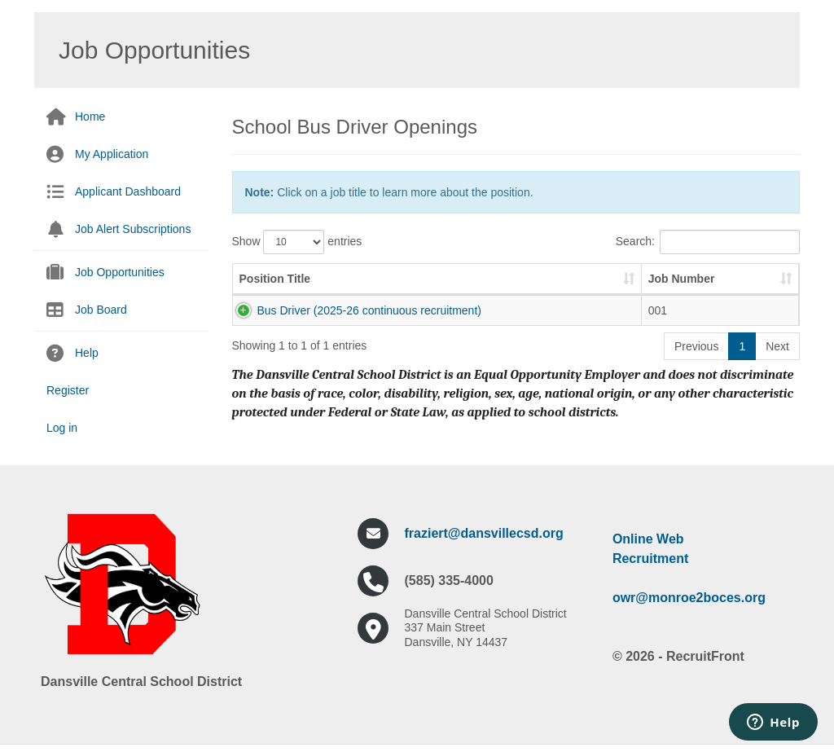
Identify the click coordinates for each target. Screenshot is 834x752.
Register (67, 390)
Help (87, 352)
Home (90, 116)
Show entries (297, 242)
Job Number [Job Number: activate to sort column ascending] (681, 278)
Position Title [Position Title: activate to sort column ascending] (275, 278)
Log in (61, 427)
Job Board (101, 309)
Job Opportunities (120, 272)
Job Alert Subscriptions (133, 228)
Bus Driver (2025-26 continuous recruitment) (369, 310)
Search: (708, 242)
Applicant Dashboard (128, 191)
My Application (111, 154)
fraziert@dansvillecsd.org (484, 533)
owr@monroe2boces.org (689, 598)
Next (777, 346)
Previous (696, 346)
